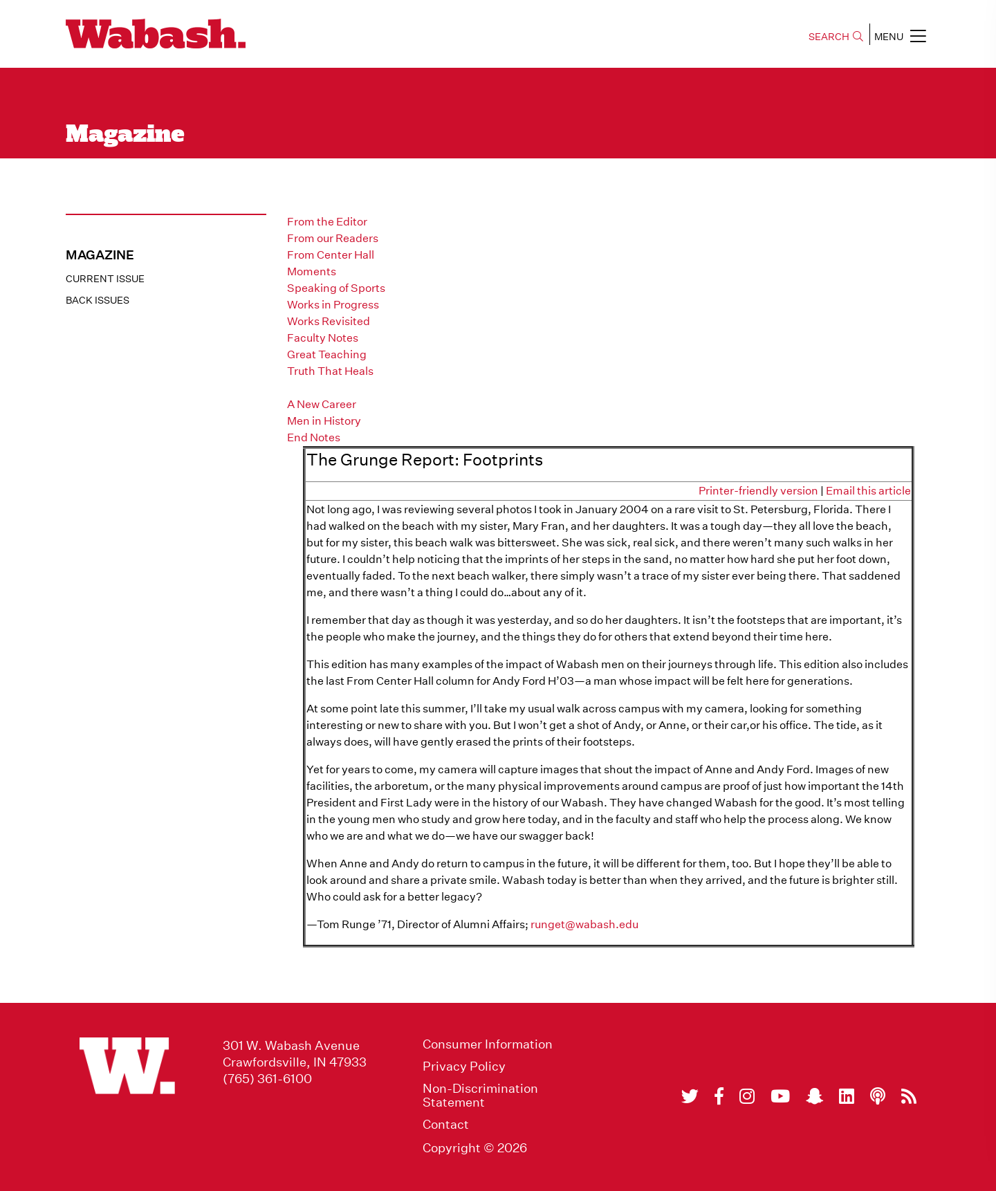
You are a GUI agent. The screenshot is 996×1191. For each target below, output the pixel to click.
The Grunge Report (336, 387)
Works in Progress (333, 304)
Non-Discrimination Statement (480, 1095)
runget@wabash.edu (584, 924)
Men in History (324, 420)
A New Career (321, 404)
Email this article (868, 490)
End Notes (313, 437)
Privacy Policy (464, 1066)
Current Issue (105, 279)
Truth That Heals (330, 371)
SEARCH (836, 36)
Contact (446, 1125)
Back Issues (97, 300)
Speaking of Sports (336, 288)
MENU (900, 36)
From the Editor (327, 221)
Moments (311, 271)
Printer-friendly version (758, 490)
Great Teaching (327, 354)
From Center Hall (330, 254)
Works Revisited (328, 321)
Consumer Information (488, 1044)
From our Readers (332, 238)
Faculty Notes (322, 337)
